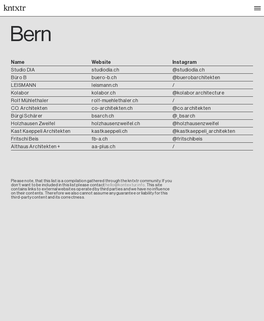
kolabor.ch (103, 93)
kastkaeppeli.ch (109, 131)
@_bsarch (183, 116)
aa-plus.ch (103, 146)
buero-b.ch (104, 77)
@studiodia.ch (188, 70)
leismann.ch (105, 85)
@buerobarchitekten (196, 77)
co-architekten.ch (112, 108)
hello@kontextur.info (125, 184)
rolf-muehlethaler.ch (115, 100)
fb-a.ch (100, 139)
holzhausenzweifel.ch (116, 123)
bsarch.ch (103, 116)
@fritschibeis (187, 139)
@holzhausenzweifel (195, 123)
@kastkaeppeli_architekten (203, 131)
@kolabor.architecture (198, 93)
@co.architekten (191, 108)
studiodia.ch (105, 70)
